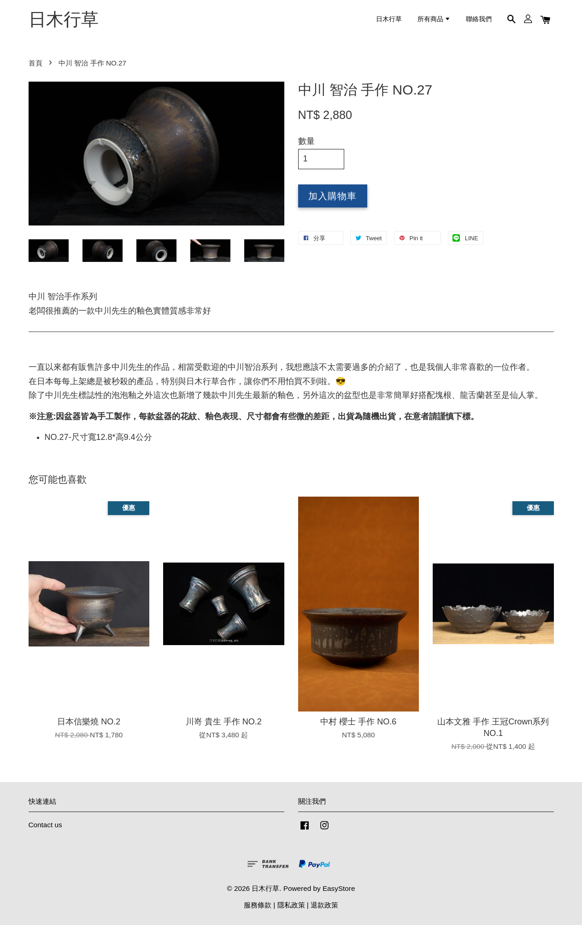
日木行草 (64, 19)
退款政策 (324, 905)
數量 (306, 141)
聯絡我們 (479, 19)
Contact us (45, 825)
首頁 (35, 63)
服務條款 (257, 905)
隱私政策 (291, 905)
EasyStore (339, 888)
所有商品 (434, 19)
